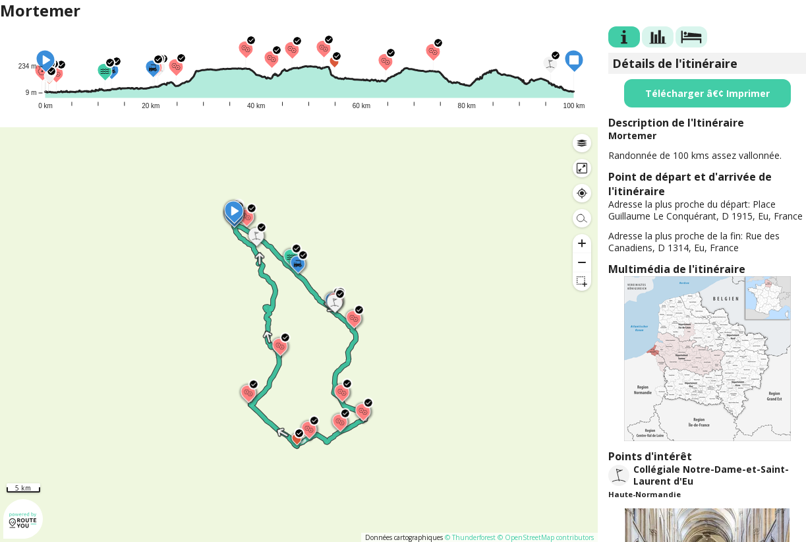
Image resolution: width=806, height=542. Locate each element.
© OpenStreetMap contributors (546, 537)
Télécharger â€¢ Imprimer (707, 93)
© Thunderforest (470, 537)
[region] (299, 334)
